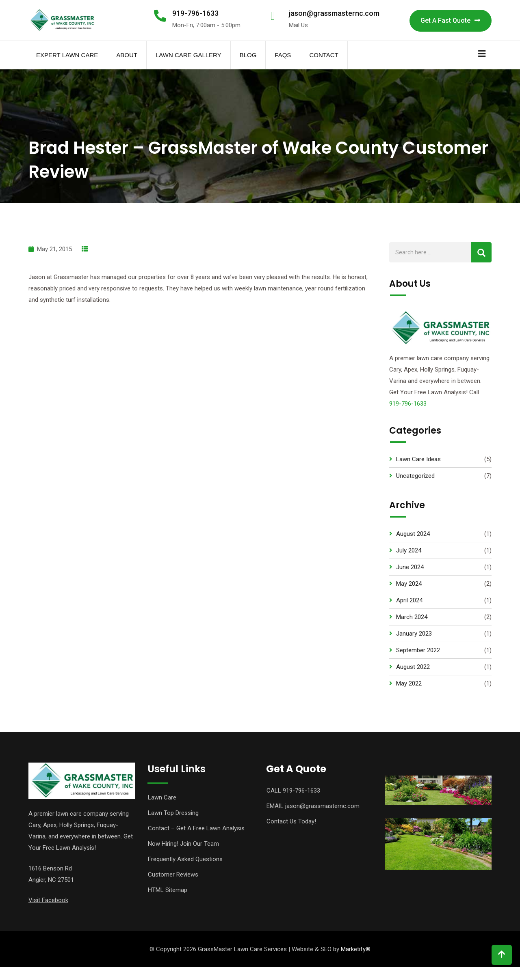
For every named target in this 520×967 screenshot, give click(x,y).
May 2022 (409, 683)
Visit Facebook (48, 900)
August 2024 (413, 533)
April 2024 (409, 600)
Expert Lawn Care (67, 55)
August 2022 (413, 666)
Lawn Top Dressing (173, 813)
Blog (248, 55)
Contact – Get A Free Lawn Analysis (196, 828)
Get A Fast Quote (450, 20)
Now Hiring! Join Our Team (183, 843)
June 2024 (410, 567)
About (126, 55)
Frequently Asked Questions (185, 859)
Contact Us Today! (291, 821)
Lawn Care (162, 797)
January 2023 (414, 633)
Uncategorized (415, 475)
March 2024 (411, 617)
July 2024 (408, 550)
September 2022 (418, 650)
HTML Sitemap (167, 890)
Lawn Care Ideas (418, 459)
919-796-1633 (195, 13)
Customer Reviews (173, 874)
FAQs (283, 55)
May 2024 (409, 583)
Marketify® (355, 949)
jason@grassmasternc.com (334, 13)
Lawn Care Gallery (188, 55)
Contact (323, 55)
